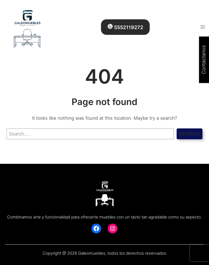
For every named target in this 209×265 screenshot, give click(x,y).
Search (189, 134)
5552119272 (125, 27)
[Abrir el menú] (202, 27)
